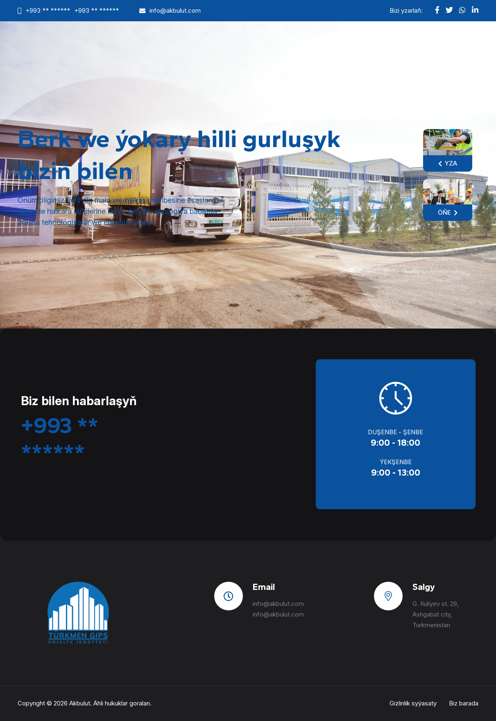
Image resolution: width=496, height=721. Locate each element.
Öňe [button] (447, 212)
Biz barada (463, 703)
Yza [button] (447, 163)
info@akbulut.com (175, 10)
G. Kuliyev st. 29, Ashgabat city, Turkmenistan (435, 614)
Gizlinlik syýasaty (413, 703)
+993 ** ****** (47, 10)
